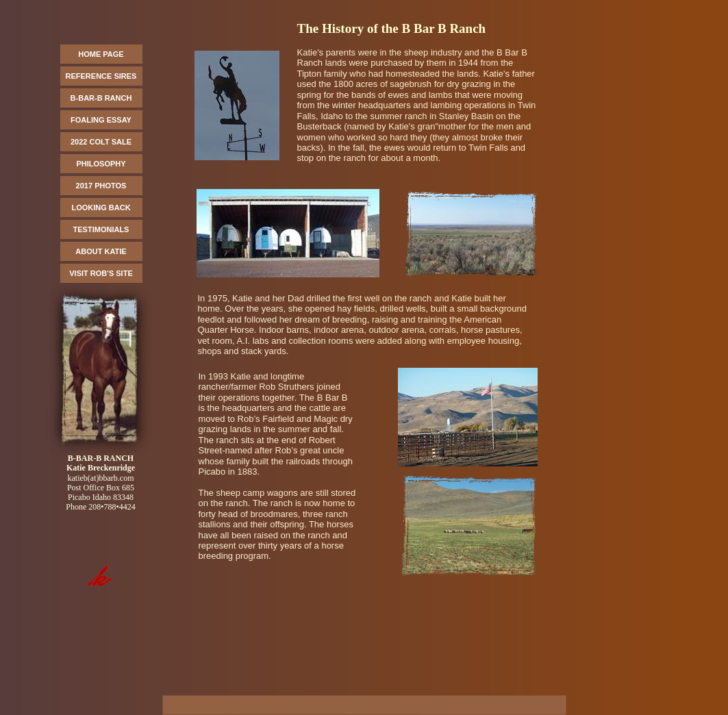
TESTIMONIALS (101, 229)
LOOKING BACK (100, 207)
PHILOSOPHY (100, 164)
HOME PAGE (100, 54)
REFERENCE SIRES (101, 76)
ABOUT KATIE (100, 251)
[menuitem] (101, 55)
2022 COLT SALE (101, 142)
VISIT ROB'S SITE (100, 273)
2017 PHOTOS (101, 185)
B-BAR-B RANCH (101, 98)
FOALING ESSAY (101, 120)
